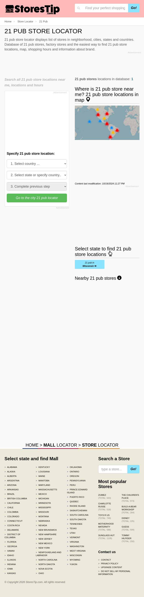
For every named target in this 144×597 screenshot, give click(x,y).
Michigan (42, 498)
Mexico (41, 494)
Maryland (43, 485)
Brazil (9, 494)
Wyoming (73, 560)
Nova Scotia (44, 569)
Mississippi (43, 507)
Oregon (73, 476)
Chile (9, 507)
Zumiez (104, 496)
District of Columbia (12, 536)
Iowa (8, 569)
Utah (71, 533)
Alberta (10, 476)
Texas (71, 528)
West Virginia (76, 551)
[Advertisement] (72, 63)
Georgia (10, 546)
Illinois (10, 560)
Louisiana (43, 471)
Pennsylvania (76, 480)
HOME (32, 445)
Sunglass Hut (106, 536)
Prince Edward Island (77, 491)
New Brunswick (46, 530)
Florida (10, 542)
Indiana (10, 564)
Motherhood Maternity (106, 527)
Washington (75, 546)
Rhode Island (76, 506)
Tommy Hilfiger (128, 538)
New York (43, 548)
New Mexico (44, 543)
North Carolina (46, 560)
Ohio (40, 573)
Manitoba (43, 480)
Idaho (9, 555)
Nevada (41, 525)
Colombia (11, 512)
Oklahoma (74, 467)
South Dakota (76, 519)
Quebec (73, 501)
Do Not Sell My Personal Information (114, 572)
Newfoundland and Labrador (48, 553)
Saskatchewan (77, 510)
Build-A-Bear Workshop (129, 509)
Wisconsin (74, 555)
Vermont (73, 537)
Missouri (42, 512)
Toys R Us (104, 516)
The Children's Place (130, 498)
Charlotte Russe (104, 506)
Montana (42, 516)
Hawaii (9, 551)
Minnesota (43, 503)
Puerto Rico (75, 497)
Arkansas (11, 489)
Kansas (10, 573)
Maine (40, 476)
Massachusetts (46, 489)
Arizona (10, 485)
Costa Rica (12, 525)
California (12, 503)
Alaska (9, 471)
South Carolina (77, 515)
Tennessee (74, 524)
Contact (104, 560)
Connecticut (13, 521)
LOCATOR (60, 445)
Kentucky (43, 467)
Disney (128, 519)
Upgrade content (110, 567)
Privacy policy (108, 563)
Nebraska (43, 521)
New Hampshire (46, 534)
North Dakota (45, 564)
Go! (134, 8)
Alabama (10, 467)
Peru (71, 485)
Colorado (11, 516)
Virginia (73, 542)
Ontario (73, 471)
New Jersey (44, 539)
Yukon (72, 564)
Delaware (11, 530)
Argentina (11, 480)
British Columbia (15, 498)
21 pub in (89, 264)
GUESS (128, 528)
